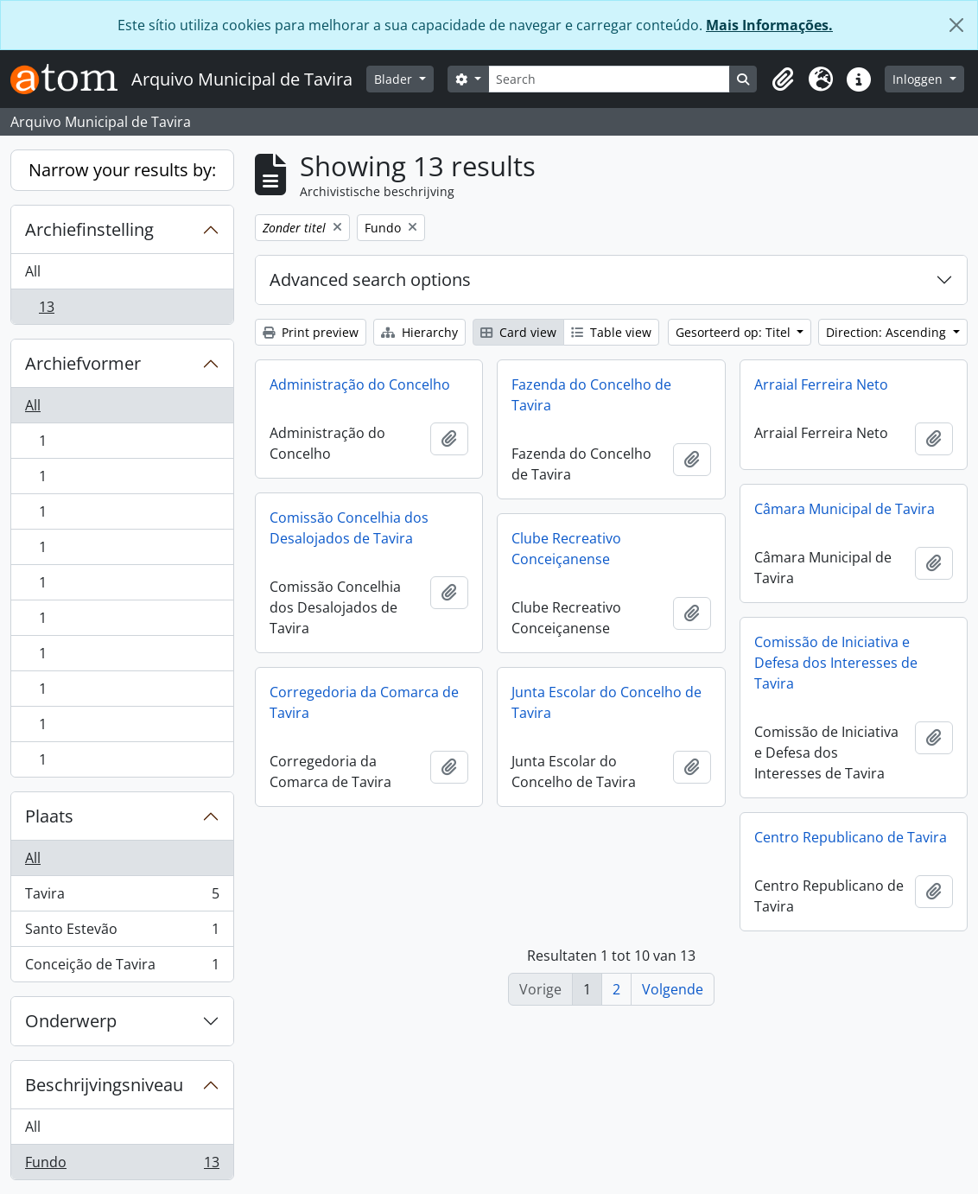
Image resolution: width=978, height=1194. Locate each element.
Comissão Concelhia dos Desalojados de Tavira (349, 528)
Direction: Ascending (887, 332)
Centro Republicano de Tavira (850, 837)
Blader (395, 79)
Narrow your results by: (122, 169)
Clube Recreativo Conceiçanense (566, 548)
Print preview (311, 332)
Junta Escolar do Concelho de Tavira (606, 702)
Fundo (121, 1165)
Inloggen (919, 79)
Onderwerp (71, 1020)
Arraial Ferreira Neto (821, 384)
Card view (518, 332)
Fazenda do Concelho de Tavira (591, 395)
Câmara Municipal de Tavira (844, 508)
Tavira (121, 897)
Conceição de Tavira (121, 967)
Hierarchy (419, 332)
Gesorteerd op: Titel (735, 332)
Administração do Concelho (360, 384)
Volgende (672, 989)
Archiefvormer (83, 363)
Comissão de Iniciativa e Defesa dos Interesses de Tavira (836, 662)
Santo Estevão (121, 932)
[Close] (956, 25)
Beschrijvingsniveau (104, 1084)
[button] (783, 79)
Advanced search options (370, 279)
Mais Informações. (769, 25)
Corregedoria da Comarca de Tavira (364, 702)
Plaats (49, 816)
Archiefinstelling (89, 229)
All (33, 271)
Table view (611, 332)
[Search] (609, 79)
